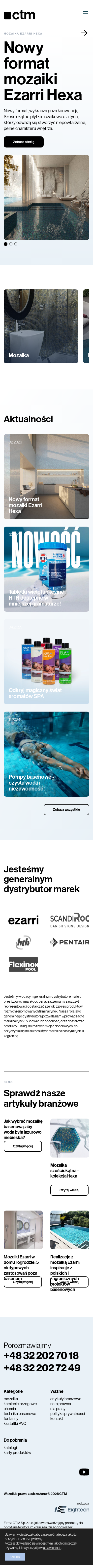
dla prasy (57, 1408)
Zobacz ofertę (23, 142)
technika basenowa (20, 1413)
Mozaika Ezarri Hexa (23, 33)
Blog (8, 1082)
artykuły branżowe (65, 1399)
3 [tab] (16, 244)
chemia (10, 1408)
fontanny (11, 1418)
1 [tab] (5, 244)
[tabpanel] (46, 136)
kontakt (56, 1418)
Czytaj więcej (23, 1146)
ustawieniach (52, 1548)
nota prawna (60, 1403)
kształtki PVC (15, 1423)
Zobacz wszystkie (66, 810)
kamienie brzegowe (20, 1403)
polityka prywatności (67, 1413)
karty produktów (17, 1452)
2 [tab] (11, 244)
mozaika (11, 1399)
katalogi (10, 1447)
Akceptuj (15, 1557)
